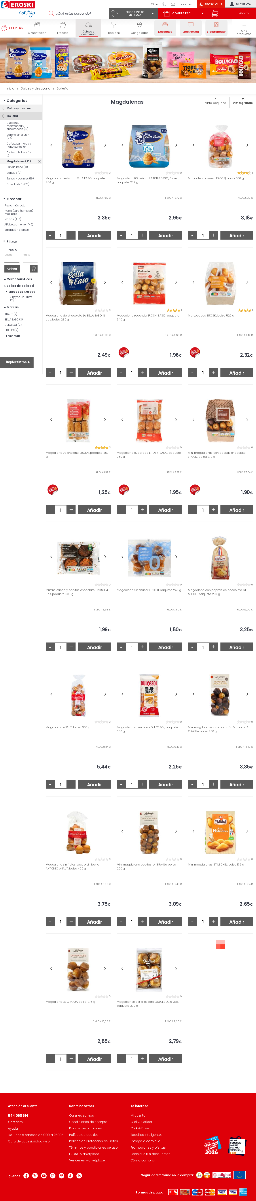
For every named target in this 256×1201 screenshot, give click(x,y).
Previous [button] (51, 145)
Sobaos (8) (14, 173)
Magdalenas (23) (19, 161)
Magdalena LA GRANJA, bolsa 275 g (70, 1002)
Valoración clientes (16, 230)
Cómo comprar (143, 1160)
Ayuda (13, 1128)
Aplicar (12, 269)
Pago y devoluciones (85, 1128)
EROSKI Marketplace (84, 1154)
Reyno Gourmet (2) (21, 298)
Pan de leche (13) (17, 167)
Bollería (12, 116)
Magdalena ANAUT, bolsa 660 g (68, 727)
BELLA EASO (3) (13, 319)
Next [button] (105, 145)
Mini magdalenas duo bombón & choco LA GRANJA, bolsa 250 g (218, 729)
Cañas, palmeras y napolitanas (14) (19, 145)
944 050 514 (166, 4)
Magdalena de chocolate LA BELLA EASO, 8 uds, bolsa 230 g (75, 317)
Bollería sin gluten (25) (18, 136)
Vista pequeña (215, 103)
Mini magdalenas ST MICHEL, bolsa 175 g (216, 865)
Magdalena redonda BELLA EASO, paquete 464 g (75, 180)
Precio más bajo (14, 205)
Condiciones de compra (88, 1122)
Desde (8, 255)
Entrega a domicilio (145, 1141)
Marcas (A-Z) (12, 219)
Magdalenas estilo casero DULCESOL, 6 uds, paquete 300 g (147, 1004)
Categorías (17, 100)
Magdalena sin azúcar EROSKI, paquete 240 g (149, 590)
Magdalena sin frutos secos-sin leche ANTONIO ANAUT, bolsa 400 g (72, 866)
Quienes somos (81, 1115)
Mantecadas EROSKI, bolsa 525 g (211, 316)
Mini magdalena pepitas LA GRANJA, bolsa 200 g (146, 866)
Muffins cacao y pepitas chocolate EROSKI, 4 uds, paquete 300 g (77, 592)
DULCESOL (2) (13, 325)
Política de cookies (83, 1134)
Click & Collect (141, 1122)
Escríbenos (174, 4)
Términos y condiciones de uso (93, 1147)
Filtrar (12, 241)
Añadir (94, 236)
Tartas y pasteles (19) (20, 178)
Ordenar (14, 199)
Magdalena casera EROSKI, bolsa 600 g (216, 178)
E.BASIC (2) (11, 330)
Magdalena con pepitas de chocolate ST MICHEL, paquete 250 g (217, 592)
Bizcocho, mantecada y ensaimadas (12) (17, 126)
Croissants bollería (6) (19, 154)
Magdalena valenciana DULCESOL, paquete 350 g (147, 729)
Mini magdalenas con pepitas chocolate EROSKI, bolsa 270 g (217, 455)
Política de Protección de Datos (93, 1141)
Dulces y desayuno (20, 108)
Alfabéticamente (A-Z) (18, 224)
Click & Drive (140, 1128)
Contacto (15, 1122)
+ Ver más (13, 336)
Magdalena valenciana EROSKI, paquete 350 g (77, 455)
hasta (26, 255)
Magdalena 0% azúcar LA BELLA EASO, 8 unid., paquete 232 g (148, 180)
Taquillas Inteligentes (147, 1134)
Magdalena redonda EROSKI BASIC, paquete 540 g (148, 317)
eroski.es (186, 4)
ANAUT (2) (10, 314)
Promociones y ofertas (148, 1147)
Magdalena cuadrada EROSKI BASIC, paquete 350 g (149, 455)
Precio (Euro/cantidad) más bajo (18, 212)
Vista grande (243, 103)
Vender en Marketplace (87, 1160)
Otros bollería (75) (18, 184)
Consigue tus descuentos (150, 1154)
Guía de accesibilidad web (29, 1141)
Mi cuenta (239, 4)
